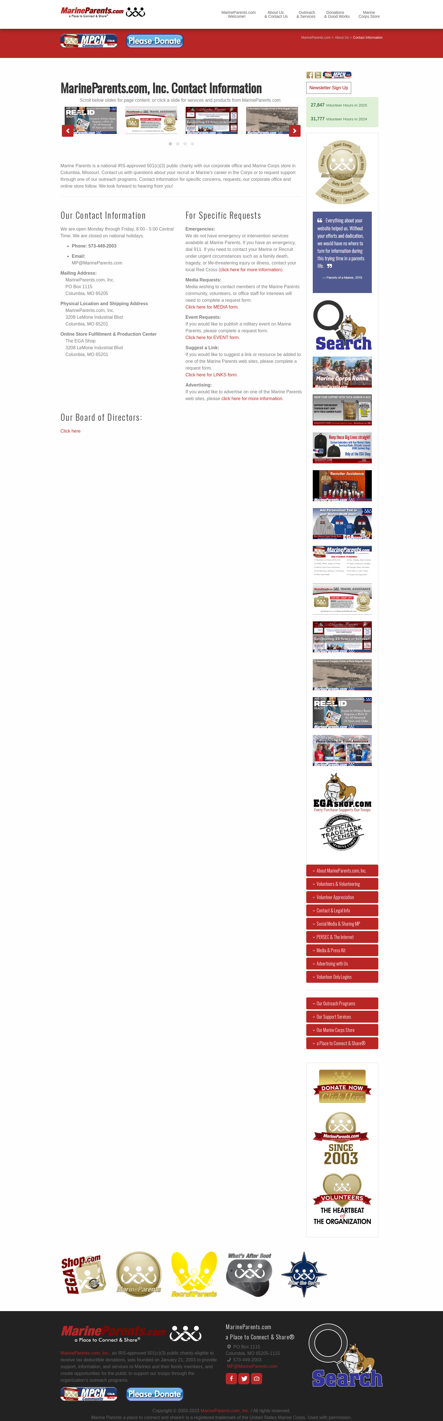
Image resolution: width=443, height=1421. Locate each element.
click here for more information (250, 269)
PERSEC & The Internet (332, 937)
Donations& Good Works (337, 14)
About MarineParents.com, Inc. (338, 870)
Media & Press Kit (328, 950)
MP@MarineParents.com (252, 1366)
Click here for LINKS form (211, 374)
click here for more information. (253, 398)
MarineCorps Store (369, 14)
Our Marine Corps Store (332, 1030)
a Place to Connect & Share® (338, 1043)
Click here (70, 431)
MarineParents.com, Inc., (85, 1353)
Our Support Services (330, 1016)
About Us (342, 38)
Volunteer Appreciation (332, 897)
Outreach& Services (306, 14)
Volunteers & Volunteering (335, 883)
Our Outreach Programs (332, 1003)
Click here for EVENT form (212, 337)
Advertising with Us (329, 963)
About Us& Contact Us (276, 14)
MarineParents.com (316, 38)
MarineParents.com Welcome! (239, 14)
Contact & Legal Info (330, 910)
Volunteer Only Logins (331, 976)
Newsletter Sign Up (328, 87)
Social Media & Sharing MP (335, 923)
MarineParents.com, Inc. (225, 1410)
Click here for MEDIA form (212, 307)
